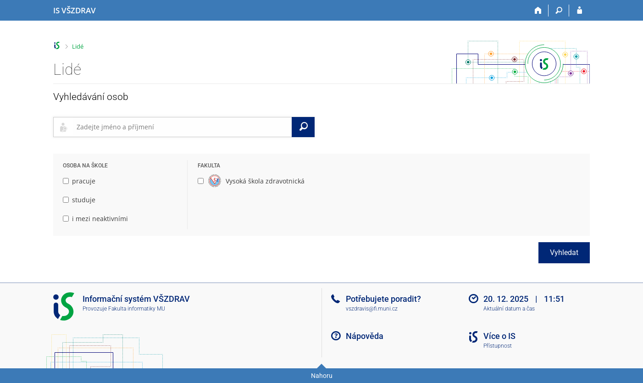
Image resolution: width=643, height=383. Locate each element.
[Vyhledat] (303, 127)
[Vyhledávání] (559, 11)
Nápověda (364, 336)
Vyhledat (564, 252)
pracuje (79, 181)
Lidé (77, 46)
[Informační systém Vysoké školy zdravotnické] (74, 11)
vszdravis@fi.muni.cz (372, 308)
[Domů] (538, 11)
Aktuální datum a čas (509, 308)
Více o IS (499, 336)
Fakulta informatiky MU (136, 308)
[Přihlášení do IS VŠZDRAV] (579, 11)
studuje (79, 199)
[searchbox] (182, 127)
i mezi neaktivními (95, 218)
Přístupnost (497, 346)
